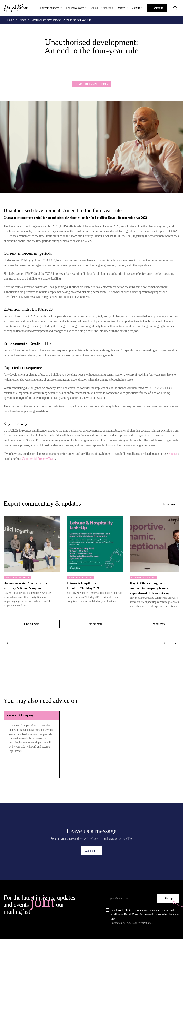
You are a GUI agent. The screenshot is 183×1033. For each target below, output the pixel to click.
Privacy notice (144, 922)
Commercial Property (91, 83)
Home (10, 19)
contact (172, 453)
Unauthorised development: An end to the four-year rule (61, 19)
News (23, 19)
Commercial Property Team (38, 458)
